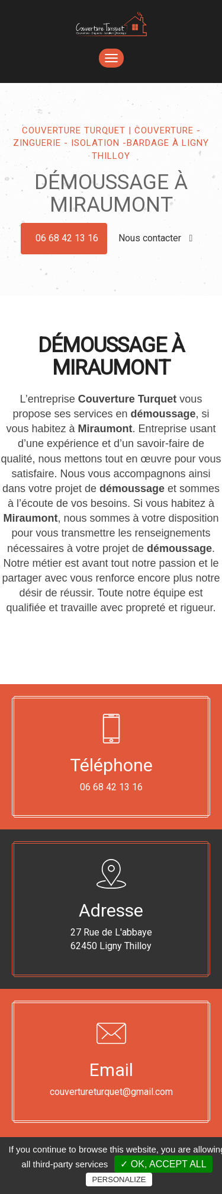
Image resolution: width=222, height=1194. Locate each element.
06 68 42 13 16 (67, 238)
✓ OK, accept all (163, 1164)
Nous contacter (155, 238)
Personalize (119, 1179)
